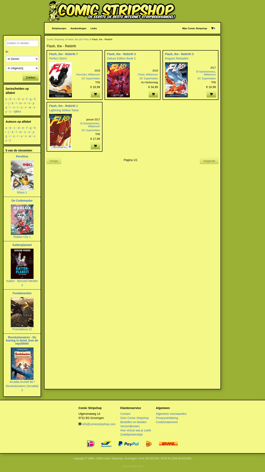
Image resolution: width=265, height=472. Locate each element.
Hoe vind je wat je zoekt (135, 430)
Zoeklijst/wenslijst (131, 434)
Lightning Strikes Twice (64, 110)
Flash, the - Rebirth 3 (121, 54)
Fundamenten (22, 293)
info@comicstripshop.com (99, 424)
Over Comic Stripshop (134, 418)
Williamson (94, 74)
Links (93, 28)
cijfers (17, 111)
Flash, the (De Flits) (78, 39)
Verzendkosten (130, 426)
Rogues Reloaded (176, 58)
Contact (125, 413)
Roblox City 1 (22, 236)
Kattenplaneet (22, 245)
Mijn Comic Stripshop (194, 28)
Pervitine (22, 156)
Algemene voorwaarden (171, 413)
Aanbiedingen (78, 28)
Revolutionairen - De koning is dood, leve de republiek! (22, 340)
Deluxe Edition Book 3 (121, 58)
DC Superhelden (91, 78)
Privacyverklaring (167, 418)
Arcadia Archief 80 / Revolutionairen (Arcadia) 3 (22, 386)
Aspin (140, 466)
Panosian (81, 74)
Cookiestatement (167, 422)
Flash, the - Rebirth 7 (63, 54)
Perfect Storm (58, 58)
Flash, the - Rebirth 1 (63, 106)
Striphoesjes (59, 28)
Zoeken (31, 77)
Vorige (54, 161)
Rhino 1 (22, 192)
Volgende (209, 161)
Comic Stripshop (55, 39)
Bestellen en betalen (133, 422)
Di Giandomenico (205, 71)
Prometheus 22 (22, 329)
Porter (141, 74)
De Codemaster (22, 200)
